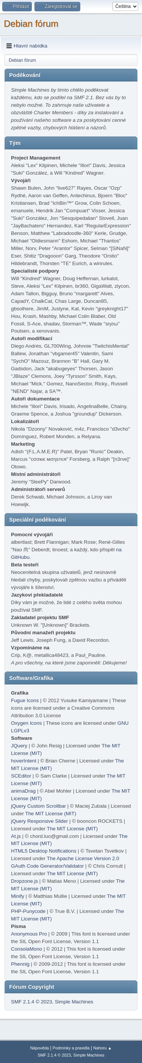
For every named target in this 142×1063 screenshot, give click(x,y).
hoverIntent (23, 761)
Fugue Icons (25, 700)
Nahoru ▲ (102, 1048)
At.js (16, 836)
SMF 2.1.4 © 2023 (31, 1002)
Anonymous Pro (29, 934)
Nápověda (39, 1048)
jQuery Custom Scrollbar (38, 806)
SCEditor (21, 776)
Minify (17, 896)
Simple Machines (74, 1002)
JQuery (19, 746)
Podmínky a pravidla (71, 1048)
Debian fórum (31, 23)
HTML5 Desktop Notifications (43, 851)
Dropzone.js (24, 881)
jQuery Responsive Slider (39, 821)
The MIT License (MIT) (50, 813)
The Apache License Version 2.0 (83, 858)
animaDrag (23, 791)
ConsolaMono (26, 949)
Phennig (20, 964)
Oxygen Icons (26, 723)
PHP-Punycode (28, 911)
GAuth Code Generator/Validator (47, 866)
